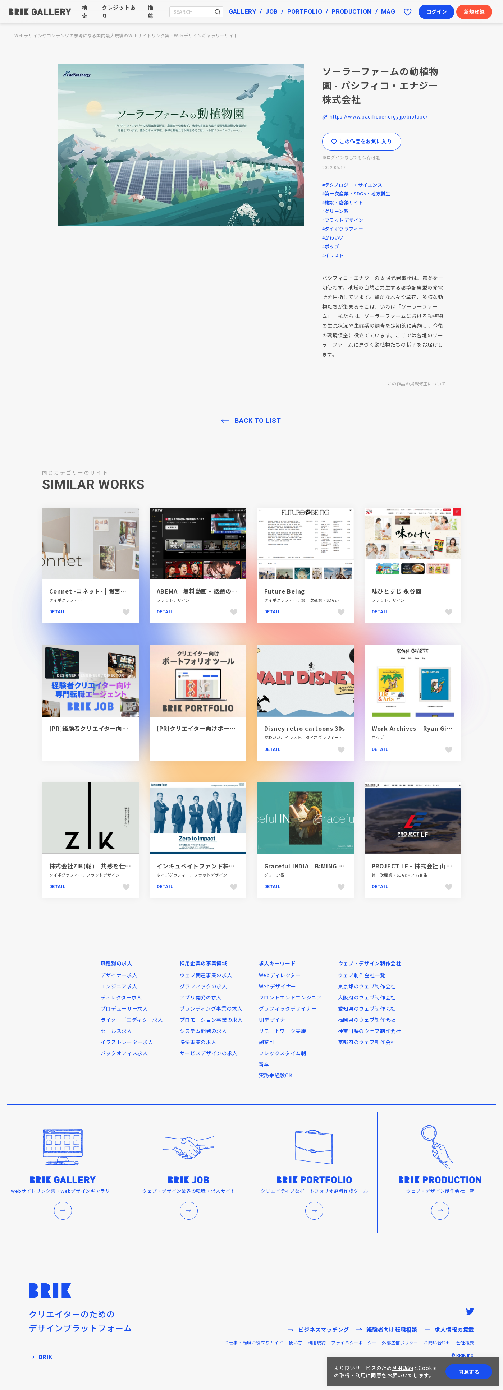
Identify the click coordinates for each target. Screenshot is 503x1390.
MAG (388, 11)
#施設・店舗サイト (342, 202)
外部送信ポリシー (400, 1342)
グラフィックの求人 (203, 986)
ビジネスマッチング (318, 1329)
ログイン (436, 11)
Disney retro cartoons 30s (304, 728)
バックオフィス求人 (124, 1053)
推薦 (151, 11)
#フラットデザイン (342, 220)
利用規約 (317, 1342)
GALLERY (242, 11)
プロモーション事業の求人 (211, 1019)
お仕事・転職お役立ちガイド (253, 1342)
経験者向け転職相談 (386, 1329)
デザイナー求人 (119, 975)
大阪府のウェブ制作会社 (367, 997)
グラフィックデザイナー (288, 1008)
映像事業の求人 (198, 1041)
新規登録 (474, 11)
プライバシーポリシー (353, 1342)
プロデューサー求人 (124, 1008)
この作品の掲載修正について (416, 383)
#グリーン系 (335, 211)
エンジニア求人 (119, 986)
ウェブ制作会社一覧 (361, 975)
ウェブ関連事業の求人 (206, 975)
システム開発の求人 (203, 1030)
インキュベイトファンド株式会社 (202, 866)
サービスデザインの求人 (209, 1053)
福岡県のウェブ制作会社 (367, 1019)
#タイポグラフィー (342, 228)
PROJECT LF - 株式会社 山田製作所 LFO (428, 866)
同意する (469, 1371)
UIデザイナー (275, 1019)
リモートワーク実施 (282, 1030)
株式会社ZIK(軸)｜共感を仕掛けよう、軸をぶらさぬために (129, 866)
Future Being (284, 591)
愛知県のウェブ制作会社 (367, 1008)
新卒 (264, 1064)
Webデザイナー (278, 986)
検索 (85, 11)
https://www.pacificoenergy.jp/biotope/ (379, 117)
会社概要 (465, 1342)
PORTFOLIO (304, 11)
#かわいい (333, 237)
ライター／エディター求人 (132, 1019)
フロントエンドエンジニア (290, 997)
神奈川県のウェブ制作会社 (369, 1030)
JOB (271, 11)
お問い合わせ (437, 1342)
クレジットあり (119, 11)
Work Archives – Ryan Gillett (416, 728)
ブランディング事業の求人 (211, 1008)
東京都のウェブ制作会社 (367, 986)
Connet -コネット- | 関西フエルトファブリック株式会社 (127, 591)
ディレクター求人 (121, 997)
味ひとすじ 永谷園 (397, 591)
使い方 (295, 1342)
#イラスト (333, 255)
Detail (57, 611)
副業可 (267, 1041)
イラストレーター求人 (127, 1041)
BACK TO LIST (258, 420)
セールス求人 (116, 1030)
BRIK (40, 1357)
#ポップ (330, 246)
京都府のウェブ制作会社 (367, 1041)
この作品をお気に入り (361, 141)
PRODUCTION (351, 11)
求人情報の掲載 (449, 1329)
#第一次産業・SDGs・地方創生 (356, 193)
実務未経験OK (276, 1075)
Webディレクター (280, 975)
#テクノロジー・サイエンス (352, 184)
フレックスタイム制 (282, 1053)
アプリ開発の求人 (201, 997)
